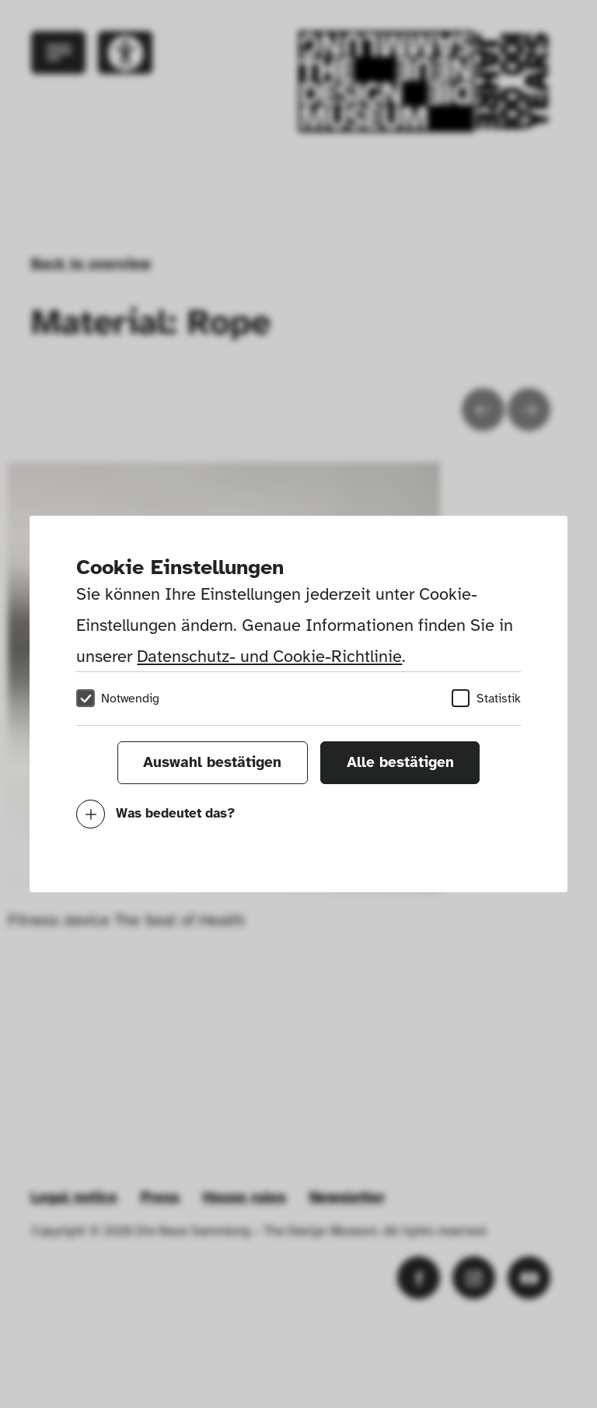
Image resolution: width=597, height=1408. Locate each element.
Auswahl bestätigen (212, 762)
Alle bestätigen (400, 762)
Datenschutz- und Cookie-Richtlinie (269, 656)
